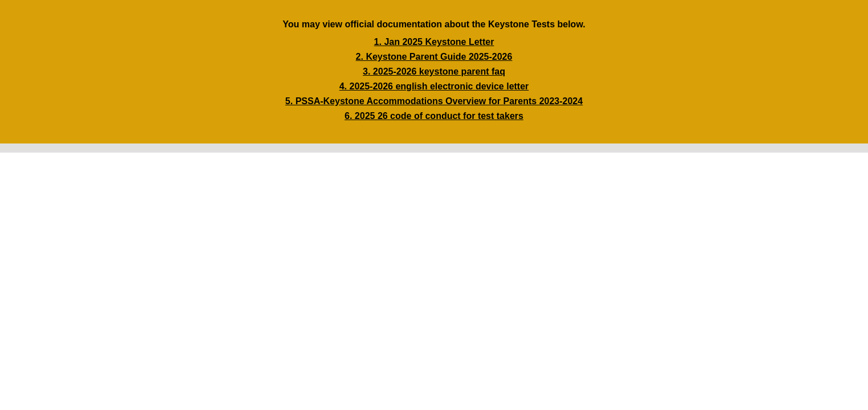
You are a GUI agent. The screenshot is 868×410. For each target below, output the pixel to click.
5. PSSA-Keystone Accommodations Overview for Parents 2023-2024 (434, 101)
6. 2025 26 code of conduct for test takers (434, 116)
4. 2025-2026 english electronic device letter (434, 86)
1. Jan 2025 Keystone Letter (434, 42)
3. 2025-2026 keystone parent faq (434, 71)
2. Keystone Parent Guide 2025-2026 (434, 57)
